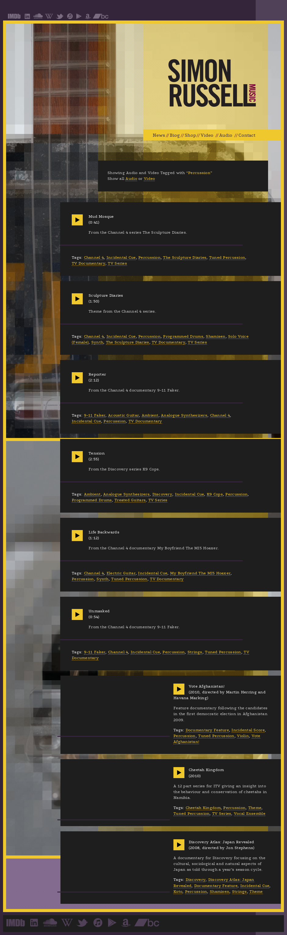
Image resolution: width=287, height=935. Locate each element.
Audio (225, 135)
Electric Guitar (121, 573)
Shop (190, 135)
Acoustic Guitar (123, 415)
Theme (254, 808)
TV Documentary (88, 263)
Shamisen (215, 336)
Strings (194, 652)
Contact (246, 135)
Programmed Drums (183, 336)
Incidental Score (247, 730)
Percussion (149, 257)
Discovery (162, 494)
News (159, 135)
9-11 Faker (95, 415)
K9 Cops (215, 494)
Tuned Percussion (227, 257)
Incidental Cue (121, 257)
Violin (243, 736)
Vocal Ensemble (249, 813)
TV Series (117, 263)
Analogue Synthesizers (184, 415)
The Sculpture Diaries (184, 257)
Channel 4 (94, 257)
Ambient (150, 415)
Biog (175, 135)
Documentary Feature (207, 730)
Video (207, 135)
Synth (97, 342)
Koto (177, 891)
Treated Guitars (130, 500)
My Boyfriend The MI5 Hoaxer (200, 573)
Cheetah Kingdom (203, 808)
